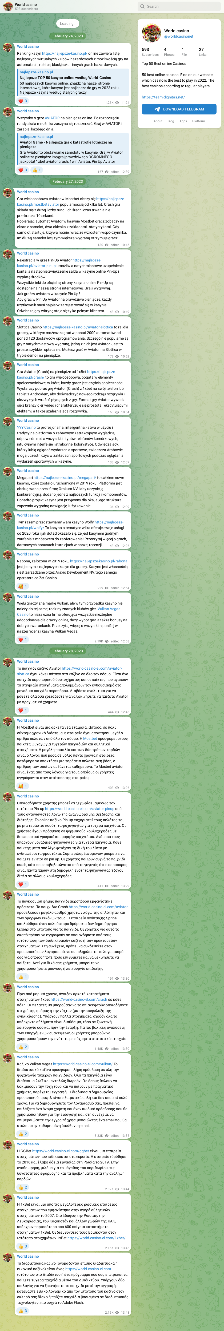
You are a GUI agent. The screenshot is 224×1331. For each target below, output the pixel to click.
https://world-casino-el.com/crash (79, 999)
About (158, 121)
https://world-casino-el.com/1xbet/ (96, 1238)
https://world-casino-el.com (88, 1269)
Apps (183, 121)
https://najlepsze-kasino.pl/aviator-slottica (78, 327)
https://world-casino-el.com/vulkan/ (83, 1064)
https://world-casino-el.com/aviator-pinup (79, 808)
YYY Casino (26, 427)
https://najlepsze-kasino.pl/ (64, 53)
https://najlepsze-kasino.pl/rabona (98, 561)
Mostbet (90, 738)
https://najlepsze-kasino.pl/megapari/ (65, 477)
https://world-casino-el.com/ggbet (60, 1151)
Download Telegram (179, 109)
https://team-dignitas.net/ (163, 97)
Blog (171, 121)
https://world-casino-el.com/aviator (98, 907)
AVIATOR (52, 118)
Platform (198, 121)
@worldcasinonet (178, 36)
